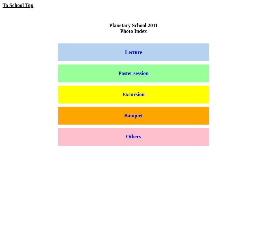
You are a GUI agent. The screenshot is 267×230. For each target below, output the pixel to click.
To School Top (18, 5)
